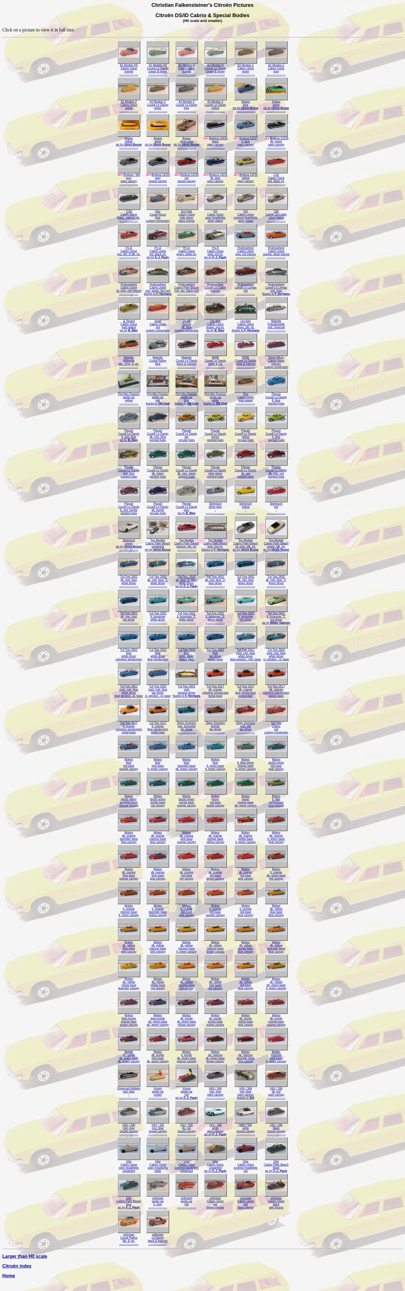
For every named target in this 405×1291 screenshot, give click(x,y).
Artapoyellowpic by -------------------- (129, 141)
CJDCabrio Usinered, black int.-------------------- (276, 178)
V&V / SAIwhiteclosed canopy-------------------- (245, 1128)
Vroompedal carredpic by (186, 1091)
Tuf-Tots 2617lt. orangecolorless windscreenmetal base (128, 726)
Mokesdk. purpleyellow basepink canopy (245, 1018)
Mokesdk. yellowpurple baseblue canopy (245, 945)
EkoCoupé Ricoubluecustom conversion (158, 214)
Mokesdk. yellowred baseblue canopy (245, 982)
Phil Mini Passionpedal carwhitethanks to (215, 397)
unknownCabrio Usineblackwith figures (276, 1201)
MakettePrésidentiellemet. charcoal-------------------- (276, 324)
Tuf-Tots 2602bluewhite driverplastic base (186, 653)
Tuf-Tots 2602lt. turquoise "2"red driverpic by (276, 616)
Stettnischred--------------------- (276, 507)
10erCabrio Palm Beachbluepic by (129, 1201)
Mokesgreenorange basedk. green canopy (245, 799)
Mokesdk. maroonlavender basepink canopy (245, 1055)
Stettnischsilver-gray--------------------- (215, 507)
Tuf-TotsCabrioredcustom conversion (276, 726)
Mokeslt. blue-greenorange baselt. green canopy (245, 763)
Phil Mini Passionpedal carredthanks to (158, 397)
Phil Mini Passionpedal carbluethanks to (186, 397)
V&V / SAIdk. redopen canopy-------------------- (276, 1091)
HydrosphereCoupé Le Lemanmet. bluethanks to (276, 287)
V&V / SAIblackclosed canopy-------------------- (276, 1128)
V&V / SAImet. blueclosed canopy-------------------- (157, 1128)
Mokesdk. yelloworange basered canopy (186, 982)
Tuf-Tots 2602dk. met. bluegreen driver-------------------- (245, 580)
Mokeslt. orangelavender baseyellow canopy (157, 909)
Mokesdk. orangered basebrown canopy (215, 872)
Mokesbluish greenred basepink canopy (276, 763)
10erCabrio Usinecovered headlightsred (246, 1165)
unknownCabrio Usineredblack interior (245, 1201)
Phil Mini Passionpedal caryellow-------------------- (128, 397)
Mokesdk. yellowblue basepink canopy (128, 945)
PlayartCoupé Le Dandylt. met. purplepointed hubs (128, 507)
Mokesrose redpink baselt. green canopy (276, 1055)
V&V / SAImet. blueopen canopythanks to (245, 1091)
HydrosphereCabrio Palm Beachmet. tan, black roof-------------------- (186, 287)
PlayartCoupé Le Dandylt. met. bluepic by (128, 434)
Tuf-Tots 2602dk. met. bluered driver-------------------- (128, 616)
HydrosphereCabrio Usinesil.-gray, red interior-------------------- (128, 287)
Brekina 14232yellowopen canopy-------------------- (245, 178)
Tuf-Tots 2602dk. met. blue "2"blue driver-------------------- (215, 580)
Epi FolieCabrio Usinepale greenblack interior (186, 214)
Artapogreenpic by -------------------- (276, 105)
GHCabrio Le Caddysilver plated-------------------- (276, 214)
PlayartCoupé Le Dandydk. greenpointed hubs (157, 470)
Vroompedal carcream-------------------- (157, 1091)
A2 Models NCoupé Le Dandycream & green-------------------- (215, 68)
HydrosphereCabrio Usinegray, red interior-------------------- (245, 251)
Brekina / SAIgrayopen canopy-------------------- (128, 178)
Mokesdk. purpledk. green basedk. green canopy (128, 1055)
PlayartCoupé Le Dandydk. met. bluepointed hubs (157, 434)
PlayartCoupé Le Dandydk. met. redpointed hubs (276, 470)
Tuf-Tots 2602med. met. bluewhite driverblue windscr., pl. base (129, 689)
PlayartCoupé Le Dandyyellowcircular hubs (245, 434)
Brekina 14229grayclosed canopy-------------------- (158, 178)
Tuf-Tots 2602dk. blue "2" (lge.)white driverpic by (186, 580)
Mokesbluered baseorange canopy (128, 763)
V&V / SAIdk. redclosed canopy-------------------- (186, 1128)
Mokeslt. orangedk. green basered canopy (276, 872)
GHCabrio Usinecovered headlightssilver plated (246, 214)
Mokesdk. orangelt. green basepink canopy (276, 836)
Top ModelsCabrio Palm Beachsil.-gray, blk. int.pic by (245, 543)
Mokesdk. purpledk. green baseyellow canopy (186, 1018)
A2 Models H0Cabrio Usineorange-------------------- (128, 68)
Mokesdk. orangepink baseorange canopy (186, 836)
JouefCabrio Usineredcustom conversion (158, 324)
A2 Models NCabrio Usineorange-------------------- (186, 68)
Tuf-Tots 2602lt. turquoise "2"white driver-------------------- (186, 616)
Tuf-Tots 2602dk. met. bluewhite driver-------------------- (128, 580)
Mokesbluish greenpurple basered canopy (157, 799)
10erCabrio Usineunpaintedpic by (215, 1165)
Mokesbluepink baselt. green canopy (157, 763)
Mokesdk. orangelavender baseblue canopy (128, 836)
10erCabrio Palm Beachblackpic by (276, 1165)
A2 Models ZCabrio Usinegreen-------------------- (245, 68)
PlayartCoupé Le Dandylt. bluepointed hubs (276, 397)
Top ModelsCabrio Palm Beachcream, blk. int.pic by (276, 543)
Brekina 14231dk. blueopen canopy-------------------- (215, 178)
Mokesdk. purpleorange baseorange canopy (276, 1018)
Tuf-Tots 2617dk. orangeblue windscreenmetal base (245, 689)
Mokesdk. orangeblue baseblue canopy (157, 872)
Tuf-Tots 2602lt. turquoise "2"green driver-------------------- (215, 616)
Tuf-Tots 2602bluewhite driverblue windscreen (157, 653)
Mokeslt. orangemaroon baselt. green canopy (128, 909)
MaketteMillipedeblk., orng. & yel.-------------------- (128, 361)
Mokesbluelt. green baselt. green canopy (215, 763)
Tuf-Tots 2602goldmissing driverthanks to (187, 689)
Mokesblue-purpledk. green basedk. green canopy (157, 1018)
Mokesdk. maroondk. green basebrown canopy (215, 1055)
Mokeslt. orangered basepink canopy (186, 909)
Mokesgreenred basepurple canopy (215, 799)
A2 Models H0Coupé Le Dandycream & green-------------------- (157, 68)
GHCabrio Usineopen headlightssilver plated (215, 214)
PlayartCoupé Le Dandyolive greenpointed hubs (215, 470)
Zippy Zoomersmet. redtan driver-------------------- (245, 726)
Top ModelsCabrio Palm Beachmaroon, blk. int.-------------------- (186, 543)
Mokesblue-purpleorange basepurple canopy (128, 1018)
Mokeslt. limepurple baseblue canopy (276, 799)
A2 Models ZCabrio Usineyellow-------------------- (128, 105)
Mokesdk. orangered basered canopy (186, 872)
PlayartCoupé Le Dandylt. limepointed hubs (276, 434)
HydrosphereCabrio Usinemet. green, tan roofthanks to (158, 287)
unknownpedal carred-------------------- (186, 1201)
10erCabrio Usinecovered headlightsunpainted (187, 1165)
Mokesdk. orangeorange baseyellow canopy (215, 836)
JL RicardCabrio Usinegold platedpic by (128, 324)
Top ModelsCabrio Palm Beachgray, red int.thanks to (215, 543)
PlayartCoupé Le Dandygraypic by (186, 507)
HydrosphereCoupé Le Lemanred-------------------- (245, 287)
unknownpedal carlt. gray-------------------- (157, 1201)
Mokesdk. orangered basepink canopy (245, 872)
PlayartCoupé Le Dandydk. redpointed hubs (245, 470)
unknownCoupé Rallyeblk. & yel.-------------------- (128, 1238)
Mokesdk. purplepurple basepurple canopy (215, 1018)
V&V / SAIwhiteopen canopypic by (215, 1128)
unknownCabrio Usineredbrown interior (215, 1201)
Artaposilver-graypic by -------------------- (186, 141)
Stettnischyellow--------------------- (245, 507)
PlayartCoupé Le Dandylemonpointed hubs (215, 434)
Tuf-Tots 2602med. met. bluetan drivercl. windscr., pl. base (158, 689)
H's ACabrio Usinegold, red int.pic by (215, 251)
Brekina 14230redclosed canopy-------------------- (186, 178)
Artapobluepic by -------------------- (245, 105)
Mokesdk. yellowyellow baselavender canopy (128, 982)
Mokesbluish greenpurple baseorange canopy (186, 799)
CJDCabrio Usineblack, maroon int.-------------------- (128, 214)
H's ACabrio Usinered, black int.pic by (157, 251)
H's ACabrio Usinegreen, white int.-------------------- (186, 251)
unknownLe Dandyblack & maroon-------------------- (157, 1238)
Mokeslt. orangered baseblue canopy (245, 909)
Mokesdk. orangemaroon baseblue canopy (157, 836)
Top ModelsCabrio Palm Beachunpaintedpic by (158, 543)
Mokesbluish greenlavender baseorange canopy (128, 799)
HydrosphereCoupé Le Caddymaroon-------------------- (215, 287)
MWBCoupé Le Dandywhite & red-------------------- (215, 361)
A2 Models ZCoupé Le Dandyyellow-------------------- (215, 105)
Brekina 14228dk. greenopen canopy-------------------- (276, 141)
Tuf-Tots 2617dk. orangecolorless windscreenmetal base (215, 689)
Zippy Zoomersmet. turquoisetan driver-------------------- (186, 726)
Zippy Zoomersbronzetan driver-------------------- (215, 726)
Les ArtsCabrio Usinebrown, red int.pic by (215, 324)
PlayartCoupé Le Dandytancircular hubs (186, 434)
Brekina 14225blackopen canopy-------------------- (215, 141)
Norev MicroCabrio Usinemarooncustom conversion (276, 361)
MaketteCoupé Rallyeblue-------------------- (157, 361)
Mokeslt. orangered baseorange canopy (215, 909)
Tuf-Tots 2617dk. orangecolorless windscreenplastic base (276, 689)
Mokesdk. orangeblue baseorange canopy (128, 872)
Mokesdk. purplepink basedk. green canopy (157, 1055)
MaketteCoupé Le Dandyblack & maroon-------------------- (186, 361)
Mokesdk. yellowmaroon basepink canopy (157, 945)
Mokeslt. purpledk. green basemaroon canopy (186, 1055)
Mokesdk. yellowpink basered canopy (215, 982)
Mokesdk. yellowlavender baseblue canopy (276, 945)
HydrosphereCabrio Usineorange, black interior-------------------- (276, 251)
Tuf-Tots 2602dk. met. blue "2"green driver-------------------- (276, 580)
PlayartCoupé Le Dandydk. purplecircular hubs (157, 507)
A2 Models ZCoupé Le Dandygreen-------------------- (157, 105)
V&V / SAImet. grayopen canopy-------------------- (215, 1091)
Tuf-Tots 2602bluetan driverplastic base (215, 653)
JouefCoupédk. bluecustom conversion (186, 324)
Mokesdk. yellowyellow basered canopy (157, 982)
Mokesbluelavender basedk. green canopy (186, 763)
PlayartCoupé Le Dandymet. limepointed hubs (128, 470)
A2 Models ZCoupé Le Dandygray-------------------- (186, 105)
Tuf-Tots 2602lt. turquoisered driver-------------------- (245, 616)
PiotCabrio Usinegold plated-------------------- (245, 397)
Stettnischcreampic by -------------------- (129, 543)
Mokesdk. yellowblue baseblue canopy (276, 909)
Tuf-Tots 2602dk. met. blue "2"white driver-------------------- (157, 580)
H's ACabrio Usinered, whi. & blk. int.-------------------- (129, 251)
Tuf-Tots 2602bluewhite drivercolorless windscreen (128, 653)
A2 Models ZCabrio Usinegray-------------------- (276, 68)
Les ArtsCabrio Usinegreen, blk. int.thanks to (245, 324)
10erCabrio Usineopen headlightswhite (157, 1165)
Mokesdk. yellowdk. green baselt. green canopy (276, 982)
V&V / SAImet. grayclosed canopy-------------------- (128, 1128)
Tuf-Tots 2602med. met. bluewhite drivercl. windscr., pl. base (276, 653)
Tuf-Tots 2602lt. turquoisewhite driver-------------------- (157, 616)
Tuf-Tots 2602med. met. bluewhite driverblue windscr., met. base (245, 653)
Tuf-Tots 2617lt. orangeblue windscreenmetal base (157, 726)
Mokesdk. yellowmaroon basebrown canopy (215, 945)
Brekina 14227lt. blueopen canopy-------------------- (245, 141)
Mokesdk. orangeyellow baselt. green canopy (245, 836)
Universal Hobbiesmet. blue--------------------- (128, 1091)
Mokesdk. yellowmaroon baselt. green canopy (186, 945)
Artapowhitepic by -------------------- (158, 141)
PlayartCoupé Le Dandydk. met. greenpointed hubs (186, 470)
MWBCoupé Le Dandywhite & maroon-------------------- (245, 361)
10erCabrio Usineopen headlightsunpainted (128, 1165)
